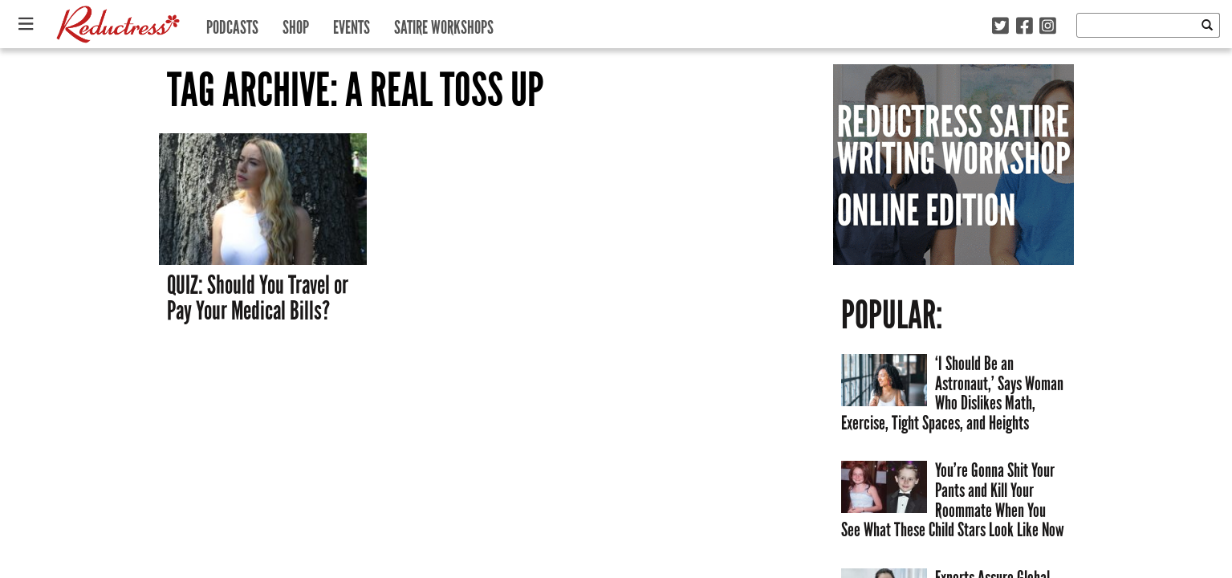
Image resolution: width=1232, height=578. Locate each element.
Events (351, 23)
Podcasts (232, 23)
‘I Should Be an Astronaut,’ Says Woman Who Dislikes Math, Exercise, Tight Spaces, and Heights (952, 393)
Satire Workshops (444, 23)
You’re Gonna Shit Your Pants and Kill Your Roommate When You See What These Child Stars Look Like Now (952, 499)
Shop (296, 23)
